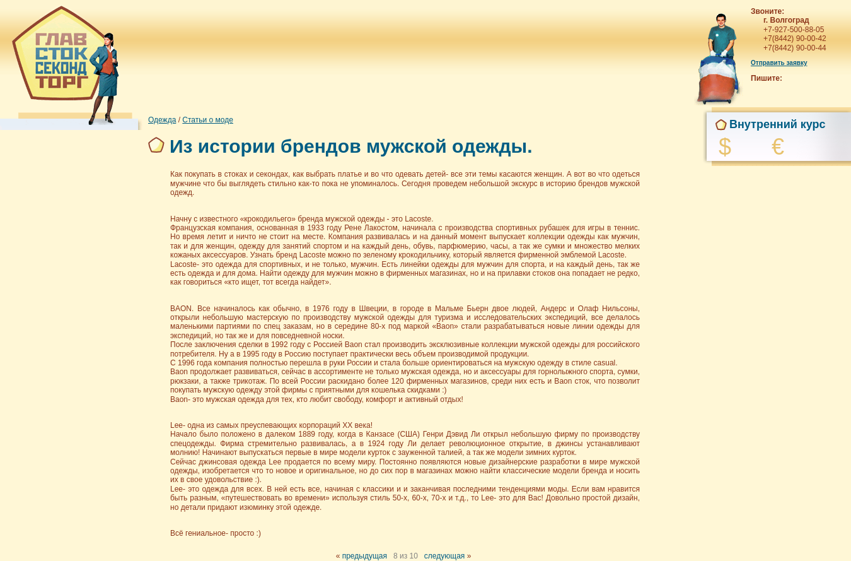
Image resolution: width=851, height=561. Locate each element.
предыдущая (364, 556)
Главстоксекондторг (63, 63)
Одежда (162, 119)
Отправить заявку (779, 62)
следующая (444, 556)
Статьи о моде (207, 119)
